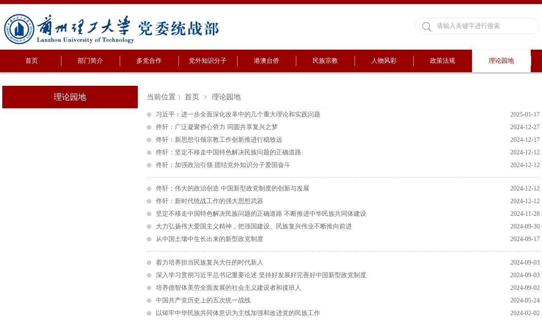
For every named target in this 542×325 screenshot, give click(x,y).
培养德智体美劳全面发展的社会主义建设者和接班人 (348, 288)
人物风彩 (384, 60)
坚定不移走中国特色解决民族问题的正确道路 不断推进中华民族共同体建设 (348, 214)
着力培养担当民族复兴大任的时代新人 (348, 262)
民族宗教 (325, 60)
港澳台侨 (266, 60)
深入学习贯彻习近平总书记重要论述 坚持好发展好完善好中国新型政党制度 (348, 275)
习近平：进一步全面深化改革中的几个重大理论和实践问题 (348, 114)
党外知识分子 (208, 60)
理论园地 (501, 60)
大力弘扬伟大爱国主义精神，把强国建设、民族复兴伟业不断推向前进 (348, 226)
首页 (31, 60)
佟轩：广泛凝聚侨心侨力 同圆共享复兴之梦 (348, 127)
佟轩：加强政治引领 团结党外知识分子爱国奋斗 (348, 165)
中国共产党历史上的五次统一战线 (348, 300)
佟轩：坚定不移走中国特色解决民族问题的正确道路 (348, 152)
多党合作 (149, 60)
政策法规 (442, 60)
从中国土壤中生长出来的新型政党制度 (348, 239)
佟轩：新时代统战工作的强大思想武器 (348, 201)
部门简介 (90, 60)
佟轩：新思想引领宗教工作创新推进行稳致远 (348, 140)
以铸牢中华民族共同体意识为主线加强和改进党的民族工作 (348, 313)
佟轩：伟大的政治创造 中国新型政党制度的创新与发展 (348, 188)
